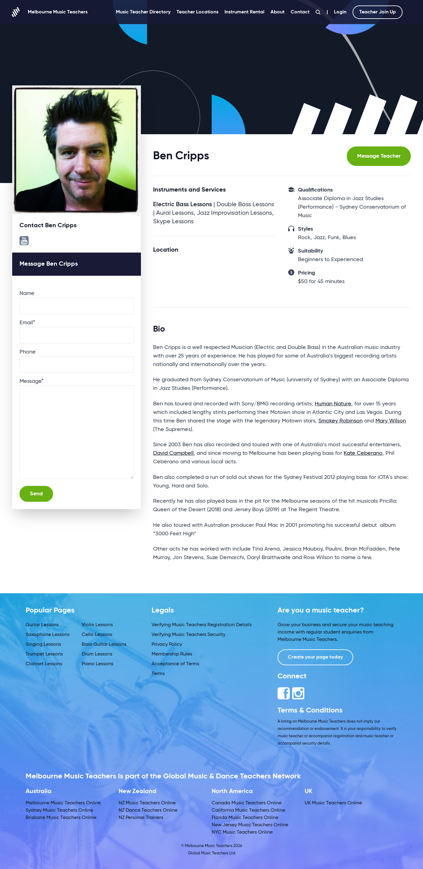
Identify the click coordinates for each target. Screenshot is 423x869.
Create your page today (315, 657)
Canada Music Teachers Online (246, 803)
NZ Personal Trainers (141, 817)
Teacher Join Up (377, 12)
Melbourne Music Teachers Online (63, 803)
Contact (300, 12)
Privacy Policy (167, 644)
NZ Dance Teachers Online (148, 810)
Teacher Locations (197, 12)
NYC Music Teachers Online (242, 832)
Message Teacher (378, 156)
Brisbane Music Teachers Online (61, 817)
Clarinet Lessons (44, 664)
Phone (28, 352)
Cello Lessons (97, 634)
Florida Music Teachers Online (245, 817)
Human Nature (333, 404)
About (278, 12)
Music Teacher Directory (143, 12)
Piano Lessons (97, 664)
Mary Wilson (390, 421)
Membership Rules (172, 654)
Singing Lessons (43, 644)
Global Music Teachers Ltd (211, 853)
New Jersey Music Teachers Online (250, 825)
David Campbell (173, 453)
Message (32, 381)
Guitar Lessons (42, 625)
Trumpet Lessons (44, 654)
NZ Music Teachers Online (147, 803)
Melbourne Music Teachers (50, 12)
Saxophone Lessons (48, 634)
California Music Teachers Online (248, 810)
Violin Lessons (97, 625)
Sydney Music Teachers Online (59, 810)
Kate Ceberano (363, 453)
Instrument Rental (244, 12)
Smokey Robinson (340, 421)
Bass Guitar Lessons (104, 644)
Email (27, 322)
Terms (158, 673)
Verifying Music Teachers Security (188, 634)
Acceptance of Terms (175, 664)
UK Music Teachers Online (333, 803)
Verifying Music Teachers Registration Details (202, 625)
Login (340, 12)
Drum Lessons (97, 654)
